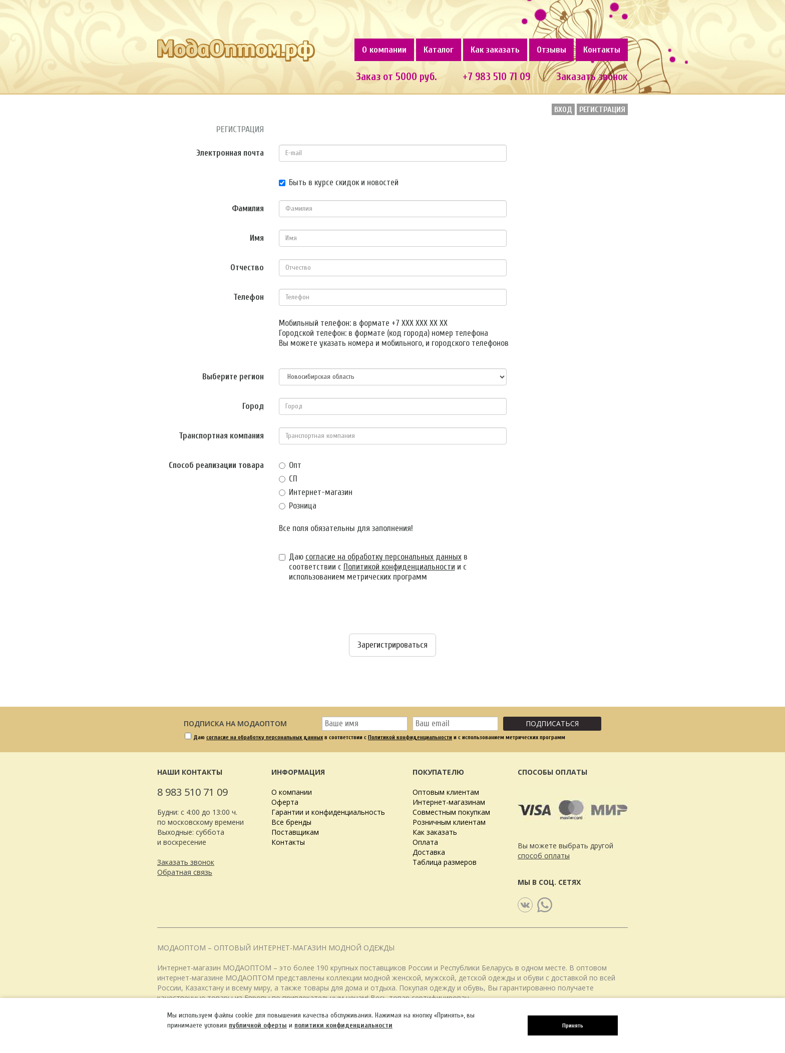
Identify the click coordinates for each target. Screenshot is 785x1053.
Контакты (601, 50)
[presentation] (233, 614)
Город (253, 406)
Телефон (248, 297)
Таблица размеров (445, 862)
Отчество (247, 267)
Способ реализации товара (216, 465)
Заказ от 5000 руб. (396, 77)
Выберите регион (233, 376)
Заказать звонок (592, 77)
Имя (257, 238)
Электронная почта (230, 153)
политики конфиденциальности (343, 1025)
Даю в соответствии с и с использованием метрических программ (373, 567)
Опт (290, 465)
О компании (384, 50)
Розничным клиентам (449, 822)
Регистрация (602, 109)
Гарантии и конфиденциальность (328, 812)
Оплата (425, 842)
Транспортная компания (221, 435)
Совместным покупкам (451, 812)
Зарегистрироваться (392, 645)
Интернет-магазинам (449, 802)
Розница (297, 505)
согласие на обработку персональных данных (383, 557)
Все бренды (291, 822)
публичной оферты (258, 1025)
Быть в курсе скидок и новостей (339, 182)
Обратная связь (184, 872)
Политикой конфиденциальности (399, 567)
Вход (563, 109)
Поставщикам (295, 832)
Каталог (439, 50)
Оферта (284, 802)
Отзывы (551, 50)
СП (288, 478)
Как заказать (495, 50)
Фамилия (248, 208)
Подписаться (552, 723)
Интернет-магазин (315, 492)
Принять (572, 1025)
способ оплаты (544, 855)
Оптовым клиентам (446, 792)
